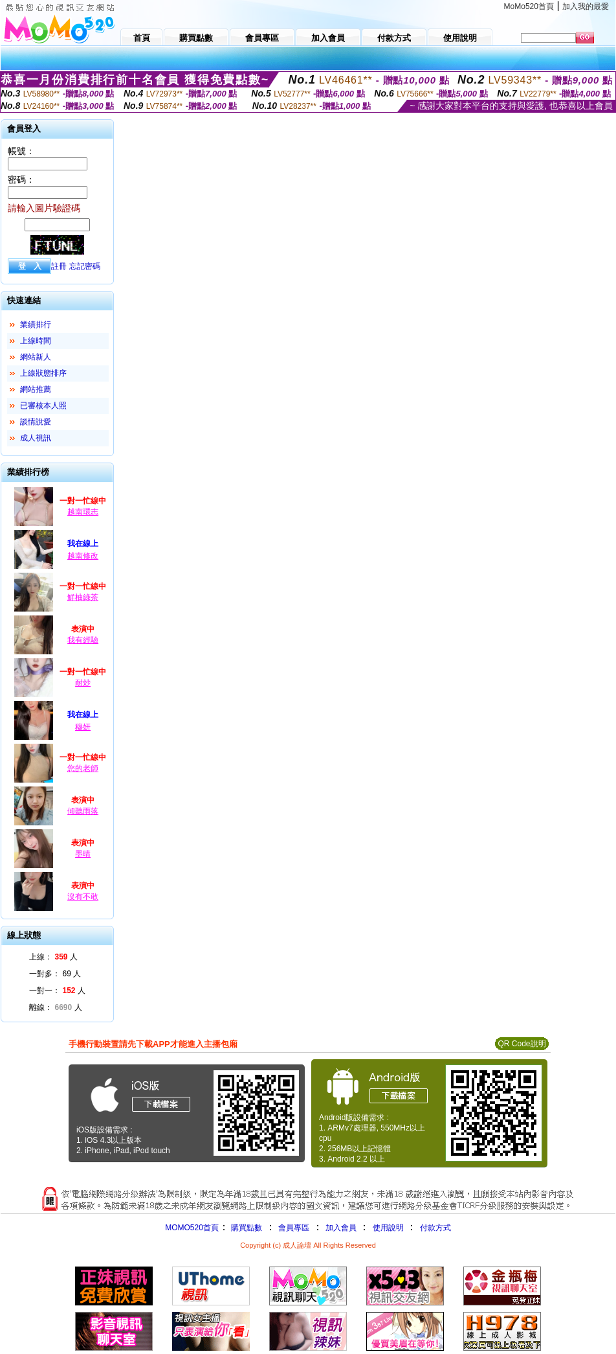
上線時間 (35, 340)
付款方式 (435, 1227)
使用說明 (388, 1227)
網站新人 (35, 356)
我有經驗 (82, 640)
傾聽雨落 (82, 811)
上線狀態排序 (43, 373)
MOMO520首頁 (192, 1227)
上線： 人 (53, 956)
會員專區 (293, 1227)
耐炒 (83, 682)
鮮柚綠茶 (82, 597)
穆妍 (83, 726)
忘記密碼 (84, 266)
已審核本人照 (43, 405)
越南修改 (82, 555)
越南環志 (82, 511)
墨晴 (83, 853)
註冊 (59, 266)
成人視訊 (35, 437)
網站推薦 (35, 389)
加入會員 (341, 1227)
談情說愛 (35, 421)
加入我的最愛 (585, 6)
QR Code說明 (521, 1043)
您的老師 (82, 768)
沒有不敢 (82, 896)
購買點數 (245, 1227)
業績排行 (35, 324)
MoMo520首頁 (529, 6)
